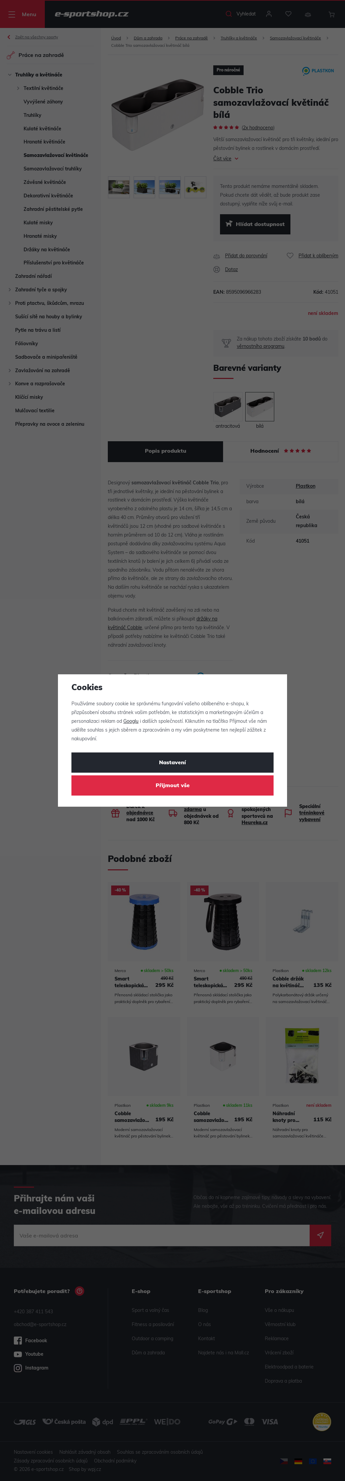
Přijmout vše (173, 785)
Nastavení (172, 763)
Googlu (130, 721)
